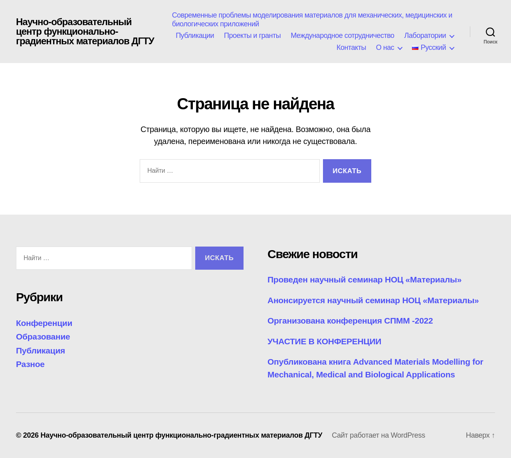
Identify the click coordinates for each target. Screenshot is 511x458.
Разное (30, 364)
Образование (43, 336)
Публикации (195, 35)
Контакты (351, 47)
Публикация (40, 350)
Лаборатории (425, 35)
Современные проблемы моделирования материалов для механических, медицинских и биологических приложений (312, 19)
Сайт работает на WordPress (378, 435)
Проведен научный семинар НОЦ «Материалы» (364, 279)
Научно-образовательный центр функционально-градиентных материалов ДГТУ (85, 31)
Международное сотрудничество (342, 35)
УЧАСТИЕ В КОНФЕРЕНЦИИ (324, 341)
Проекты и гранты (252, 35)
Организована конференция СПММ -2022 (350, 320)
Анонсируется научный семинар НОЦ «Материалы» (373, 300)
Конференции (44, 323)
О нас (385, 47)
